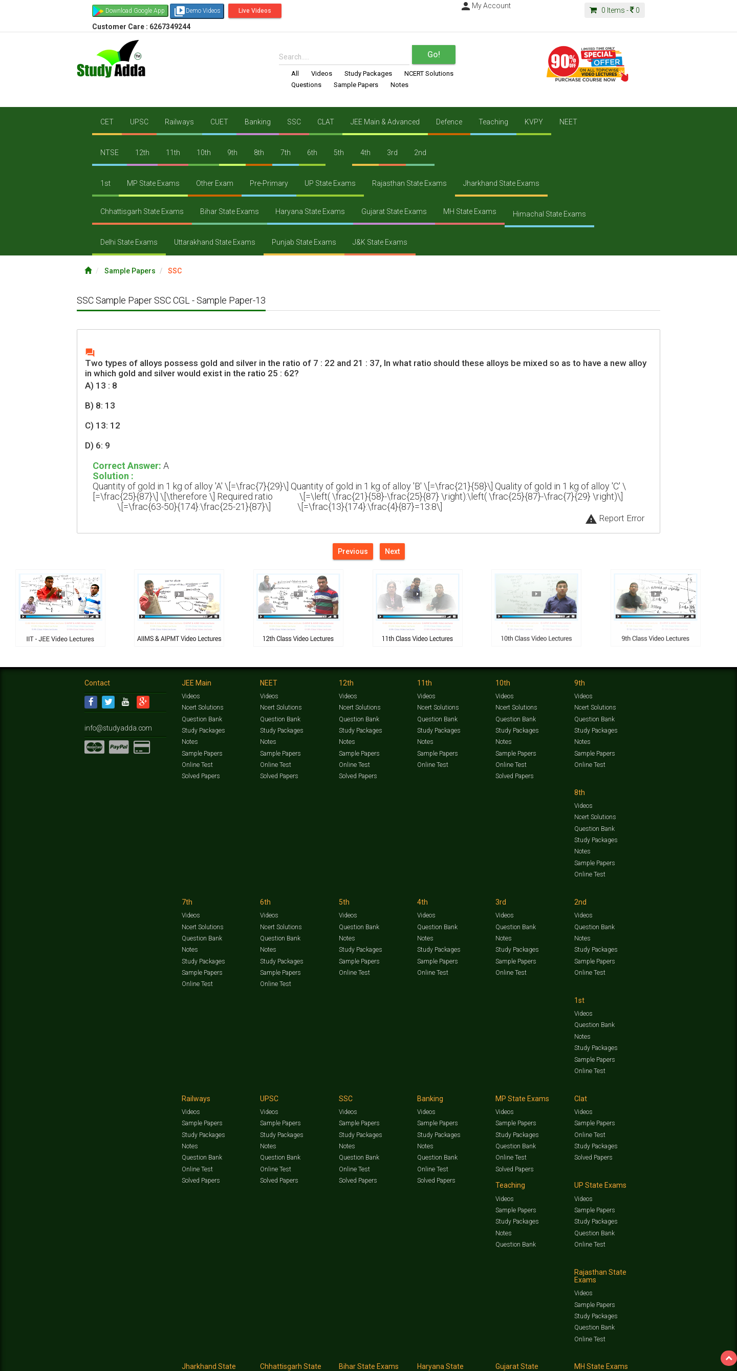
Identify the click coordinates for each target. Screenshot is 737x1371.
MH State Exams (469, 211)
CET (107, 122)
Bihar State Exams (229, 211)
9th (232, 152)
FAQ (259, 1359)
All (295, 73)
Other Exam (214, 183)
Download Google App (135, 10)
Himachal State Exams (549, 214)
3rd (392, 152)
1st (105, 183)
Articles (561, 1348)
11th (173, 152)
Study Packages (368, 73)
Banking (258, 122)
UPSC (139, 122)
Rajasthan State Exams (409, 183)
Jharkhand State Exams (501, 183)
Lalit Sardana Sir (290, 1359)
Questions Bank (426, 1348)
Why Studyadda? (228, 1359)
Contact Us (99, 1359)
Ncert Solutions (202, 707)
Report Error (614, 518)
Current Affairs (528, 1348)
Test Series (302, 1348)
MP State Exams (153, 183)
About (142, 1359)
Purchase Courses (339, 1359)
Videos (321, 73)
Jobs (124, 1359)
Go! (433, 54)
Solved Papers (200, 775)
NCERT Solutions (428, 73)
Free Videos (632, 1348)
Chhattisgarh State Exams (142, 211)
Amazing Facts (595, 1348)
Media (162, 1359)
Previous (353, 551)
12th (142, 152)
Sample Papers (356, 85)
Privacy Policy (413, 1359)
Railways (179, 122)
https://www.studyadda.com (183, 1348)
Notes (399, 85)
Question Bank (202, 718)
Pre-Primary (269, 183)
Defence (449, 122)
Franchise (379, 1359)
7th (285, 152)
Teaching (493, 122)
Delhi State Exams (129, 242)
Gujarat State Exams (394, 211)
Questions (306, 85)
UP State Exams (330, 183)
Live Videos (255, 10)
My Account (485, 6)
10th (204, 152)
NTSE (109, 152)
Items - (615, 10)
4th (365, 152)
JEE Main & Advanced (385, 122)
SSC (294, 122)
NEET (568, 122)
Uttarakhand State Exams (214, 242)
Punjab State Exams (304, 242)
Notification (189, 1359)
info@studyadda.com (113, 727)
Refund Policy (451, 1359)
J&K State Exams (380, 242)
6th (312, 152)
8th (259, 152)
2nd (420, 152)
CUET (219, 122)
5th (339, 152)
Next (392, 551)
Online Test (197, 764)
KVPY (534, 122)
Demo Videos (197, 11)
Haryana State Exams (310, 211)
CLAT (325, 122)
